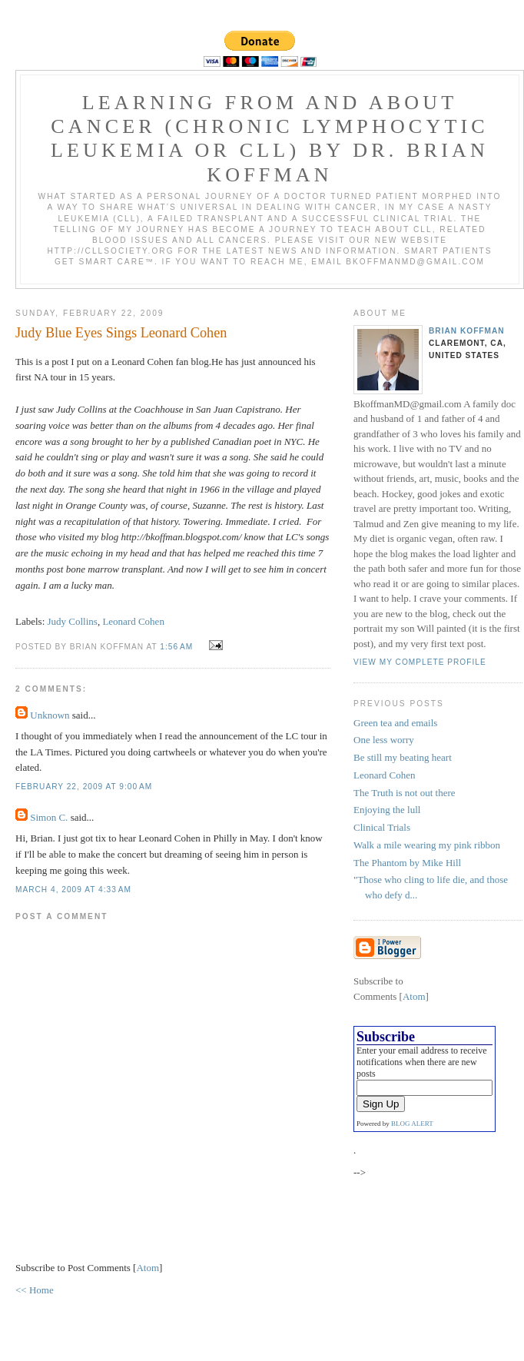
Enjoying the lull (386, 809)
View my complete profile (419, 662)
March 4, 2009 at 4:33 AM (73, 889)
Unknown (49, 715)
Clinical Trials (381, 827)
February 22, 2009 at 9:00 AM (83, 786)
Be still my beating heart (402, 757)
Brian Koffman (467, 331)
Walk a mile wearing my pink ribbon (426, 845)
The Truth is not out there (404, 792)
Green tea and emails (395, 723)
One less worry (383, 739)
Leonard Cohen (133, 621)
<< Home (34, 1290)
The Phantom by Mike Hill (407, 862)
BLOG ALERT (412, 1123)
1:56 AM (178, 646)
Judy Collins (73, 621)
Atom (147, 1267)
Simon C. (49, 817)
